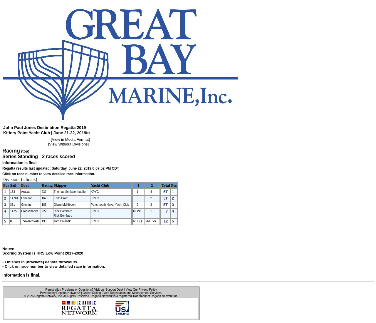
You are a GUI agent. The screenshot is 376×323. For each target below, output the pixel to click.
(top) (25, 151)
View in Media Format (70, 139)
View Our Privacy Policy (141, 289)
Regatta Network (45, 296)
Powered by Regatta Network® (60, 292)
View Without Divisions (68, 144)
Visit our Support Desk (108, 289)
